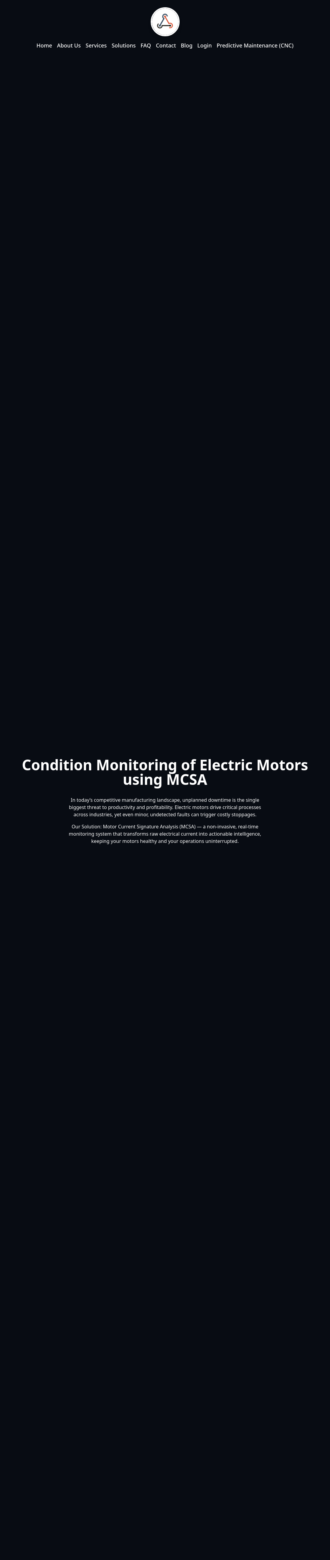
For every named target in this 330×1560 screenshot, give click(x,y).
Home (44, 45)
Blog (187, 45)
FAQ (145, 45)
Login (204, 45)
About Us (69, 45)
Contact (166, 45)
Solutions (124, 45)
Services (96, 45)
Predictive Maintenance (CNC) (255, 45)
